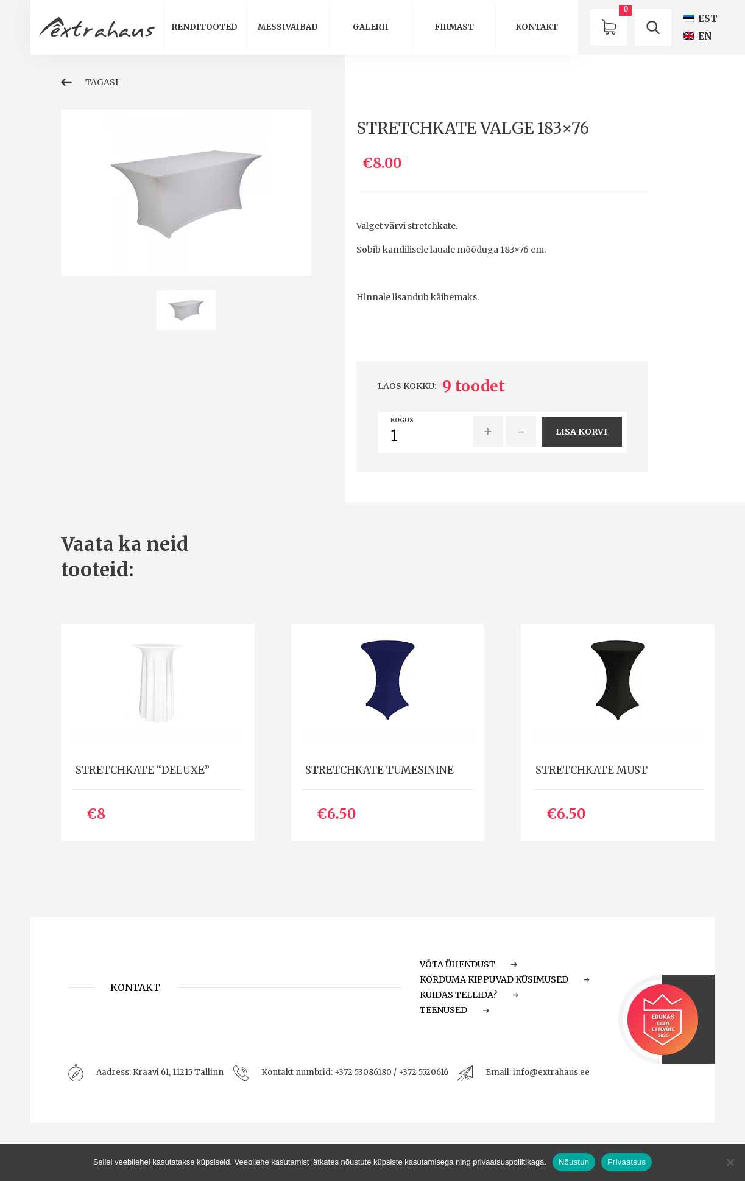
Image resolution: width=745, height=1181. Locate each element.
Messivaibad (288, 27)
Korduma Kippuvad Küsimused (505, 979)
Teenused (454, 1009)
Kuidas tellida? (469, 994)
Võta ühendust (468, 964)
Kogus (402, 421)
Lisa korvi (581, 431)
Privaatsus (626, 1161)
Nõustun (574, 1161)
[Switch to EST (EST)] (700, 18)
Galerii (371, 27)
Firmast (454, 27)
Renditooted (205, 27)
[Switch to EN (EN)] (697, 36)
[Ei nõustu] (730, 1162)
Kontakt (536, 27)
